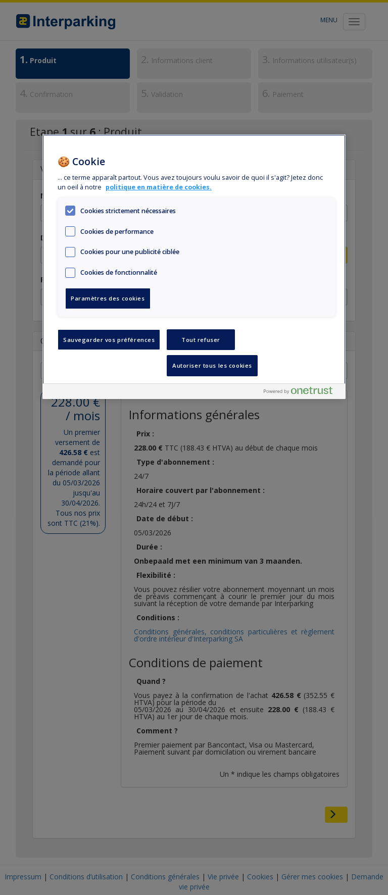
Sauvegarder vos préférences (109, 339)
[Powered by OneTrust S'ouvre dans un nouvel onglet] (302, 392)
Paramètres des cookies (108, 298)
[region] (194, 267)
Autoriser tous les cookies (212, 365)
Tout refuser (200, 339)
